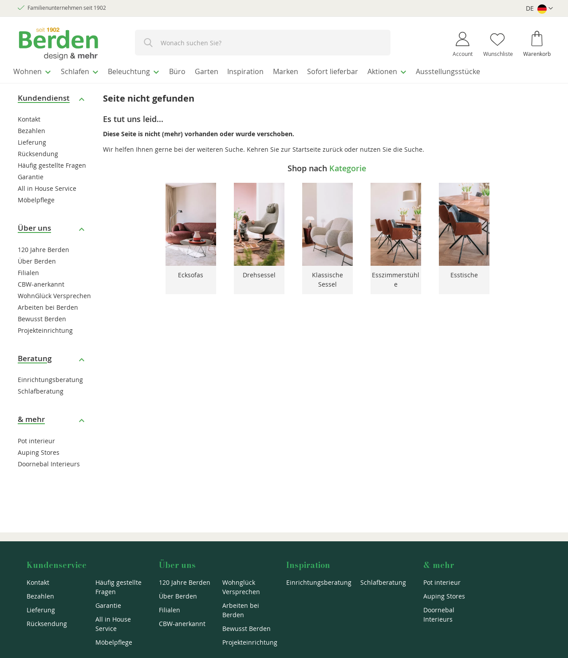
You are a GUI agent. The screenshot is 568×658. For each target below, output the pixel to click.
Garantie (30, 174)
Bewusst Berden (42, 316)
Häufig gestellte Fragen (52, 163)
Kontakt (29, 117)
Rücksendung (38, 151)
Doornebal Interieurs (49, 461)
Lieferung (32, 140)
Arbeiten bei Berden (48, 304)
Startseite (306, 146)
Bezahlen (31, 128)
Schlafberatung (40, 389)
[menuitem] (35, 70)
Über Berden (37, 258)
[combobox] (262, 42)
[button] (539, 9)
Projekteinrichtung (45, 327)
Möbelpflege (36, 197)
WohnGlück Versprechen (54, 293)
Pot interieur (36, 438)
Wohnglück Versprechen (241, 587)
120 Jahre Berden (43, 247)
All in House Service (47, 186)
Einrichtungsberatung (50, 377)
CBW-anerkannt (41, 281)
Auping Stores (38, 449)
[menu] (284, 70)
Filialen (28, 270)
